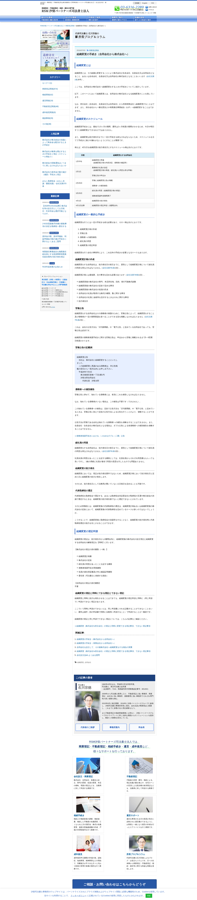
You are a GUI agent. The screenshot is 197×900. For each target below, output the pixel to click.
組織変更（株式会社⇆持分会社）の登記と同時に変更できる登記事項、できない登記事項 (113, 651)
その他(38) (46, 124)
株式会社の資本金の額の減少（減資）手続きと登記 (54, 173)
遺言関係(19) (47, 101)
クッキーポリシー (78, 895)
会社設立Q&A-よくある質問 (88, 655)
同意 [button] (149, 896)
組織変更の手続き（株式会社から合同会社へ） (96, 639)
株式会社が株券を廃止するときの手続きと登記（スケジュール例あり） (54, 154)
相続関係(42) (47, 95)
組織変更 (80, 662)
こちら (53, 307)
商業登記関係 (94, 50)
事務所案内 (114, 727)
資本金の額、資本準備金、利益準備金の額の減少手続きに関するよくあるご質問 (54, 238)
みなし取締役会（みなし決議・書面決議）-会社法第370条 (54, 183)
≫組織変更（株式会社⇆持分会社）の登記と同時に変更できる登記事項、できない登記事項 (112, 626)
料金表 (141, 727)
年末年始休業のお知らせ (52, 267)
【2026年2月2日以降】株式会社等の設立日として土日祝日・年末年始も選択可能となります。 (54, 210)
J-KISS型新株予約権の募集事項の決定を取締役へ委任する (54, 225)
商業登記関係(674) (50, 89)
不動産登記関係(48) (50, 106)
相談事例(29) (47, 118)
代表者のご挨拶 (87, 727)
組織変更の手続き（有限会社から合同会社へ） (96, 643)
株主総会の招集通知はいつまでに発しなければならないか (54, 164)
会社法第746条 (133, 275)
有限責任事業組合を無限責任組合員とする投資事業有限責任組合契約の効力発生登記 (54, 254)
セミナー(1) (47, 83)
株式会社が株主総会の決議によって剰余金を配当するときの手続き (54, 142)
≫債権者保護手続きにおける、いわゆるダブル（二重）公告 (100, 436)
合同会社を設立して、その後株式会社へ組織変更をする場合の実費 (104, 647)
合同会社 (88, 662)
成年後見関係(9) (49, 112)
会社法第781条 (108, 268)
